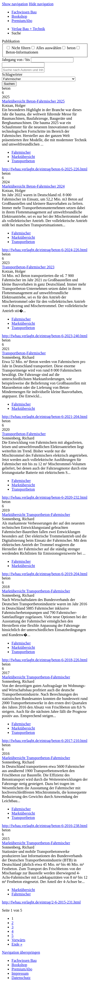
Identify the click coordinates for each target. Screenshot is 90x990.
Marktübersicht (23, 157)
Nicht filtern (21, 48)
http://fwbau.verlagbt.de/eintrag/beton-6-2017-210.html (44, 741)
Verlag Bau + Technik (28, 29)
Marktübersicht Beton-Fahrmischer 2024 (33, 186)
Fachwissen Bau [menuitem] (24, 12)
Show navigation (15, 4)
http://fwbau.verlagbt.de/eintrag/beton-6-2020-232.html (44, 497)
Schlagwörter (12, 74)
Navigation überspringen (21, 952)
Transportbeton (23, 161)
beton (71, 48)
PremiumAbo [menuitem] (22, 21)
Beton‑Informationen (22, 52)
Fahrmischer (21, 152)
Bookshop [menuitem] (19, 16)
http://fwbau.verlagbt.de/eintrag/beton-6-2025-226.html (44, 169)
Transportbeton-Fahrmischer (24, 353)
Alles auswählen (48, 48)
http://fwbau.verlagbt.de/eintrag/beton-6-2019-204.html (44, 574)
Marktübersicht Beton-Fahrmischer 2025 (33, 101)
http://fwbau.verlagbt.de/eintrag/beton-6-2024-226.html (44, 250)
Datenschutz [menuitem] (21, 978)
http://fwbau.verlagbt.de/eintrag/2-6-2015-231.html (41, 902)
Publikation (11, 41)
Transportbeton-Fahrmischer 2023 (28, 267)
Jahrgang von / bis (16, 60)
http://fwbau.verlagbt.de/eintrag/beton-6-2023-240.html (44, 336)
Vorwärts (18, 940)
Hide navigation (41, 4)
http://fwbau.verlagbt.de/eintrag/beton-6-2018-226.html (44, 660)
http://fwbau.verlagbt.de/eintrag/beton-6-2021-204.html (44, 417)
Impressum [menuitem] (20, 973)
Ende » (17, 944)
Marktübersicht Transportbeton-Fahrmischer (36, 515)
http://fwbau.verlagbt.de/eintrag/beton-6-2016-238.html (44, 826)
